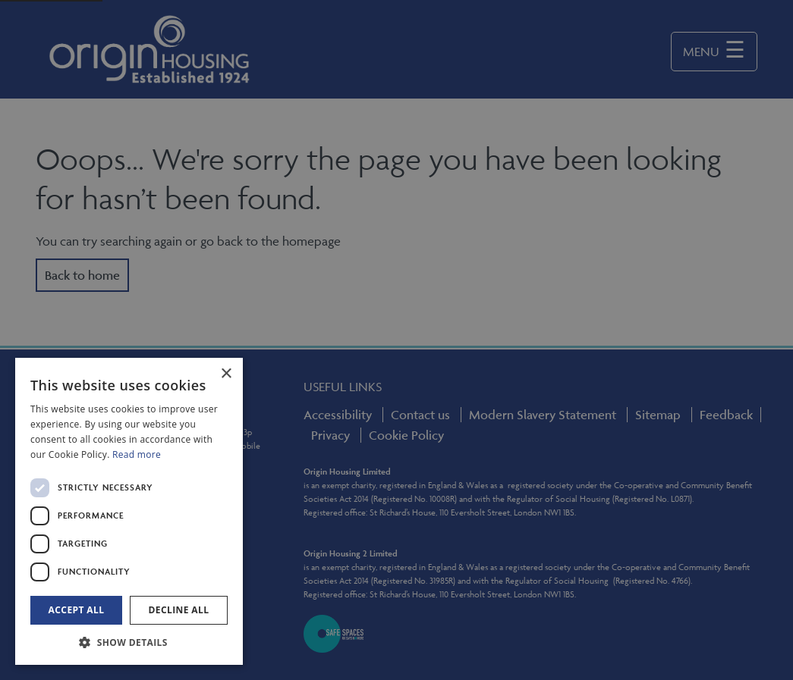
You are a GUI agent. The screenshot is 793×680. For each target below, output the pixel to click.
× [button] (225, 374)
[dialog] (129, 511)
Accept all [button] (77, 609)
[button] (129, 642)
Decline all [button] (179, 609)
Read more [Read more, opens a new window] (136, 454)
